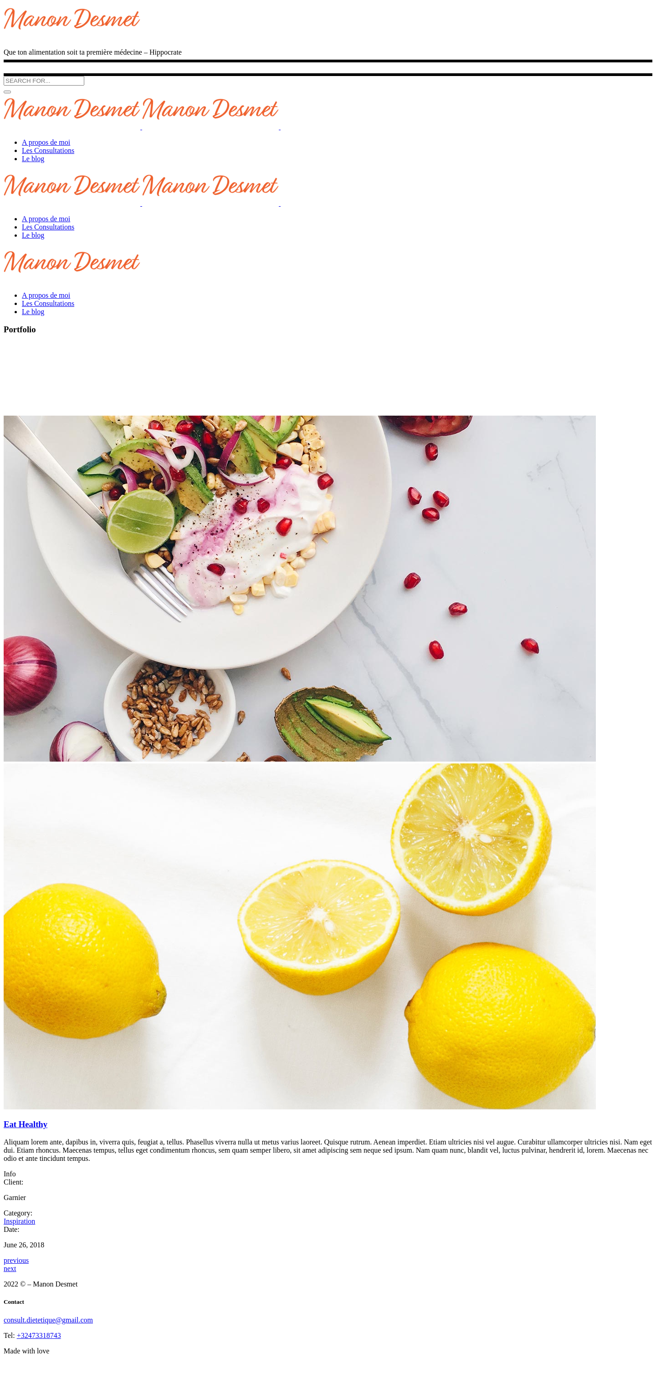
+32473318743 (39, 1335)
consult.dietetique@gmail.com (48, 1320)
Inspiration (19, 1221)
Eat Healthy (25, 1124)
